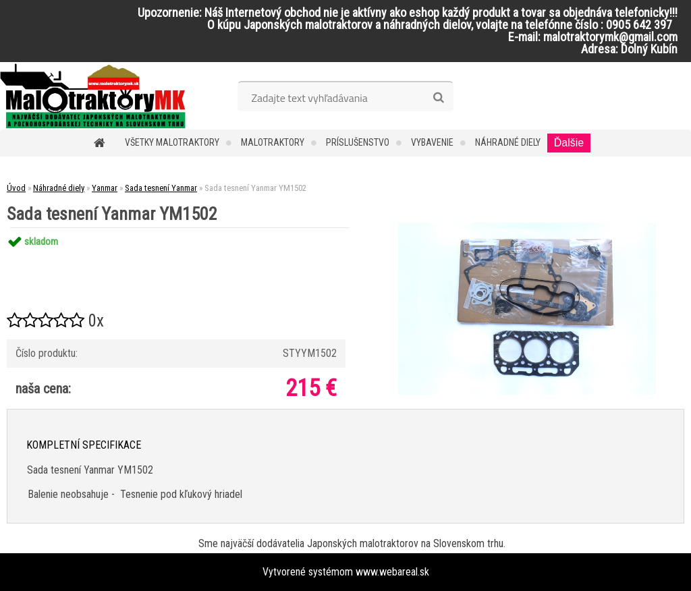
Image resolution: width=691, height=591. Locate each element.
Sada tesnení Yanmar (161, 188)
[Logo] (93, 96)
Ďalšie (569, 142)
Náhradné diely (508, 142)
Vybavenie (432, 142)
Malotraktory (272, 142)
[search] (438, 98)
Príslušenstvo (357, 142)
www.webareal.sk (392, 571)
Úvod (16, 188)
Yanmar (104, 188)
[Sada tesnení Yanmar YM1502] (527, 227)
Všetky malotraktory (172, 142)
